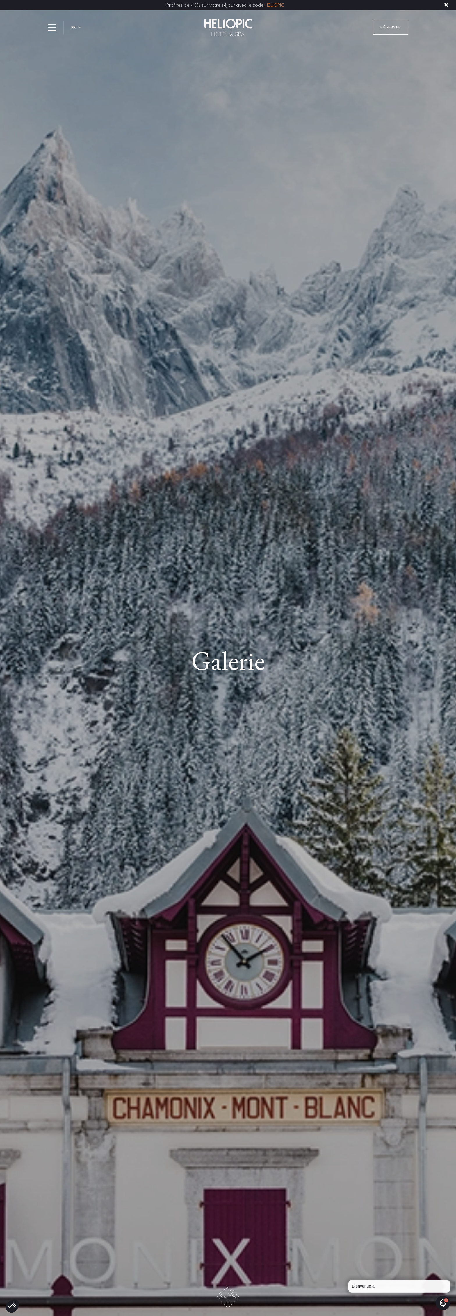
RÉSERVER (390, 27)
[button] (76, 27)
